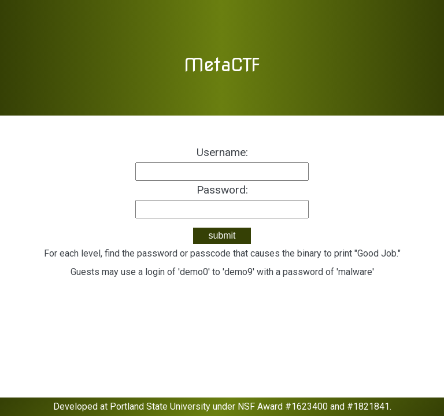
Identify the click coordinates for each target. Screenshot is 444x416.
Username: (222, 152)
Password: (222, 189)
